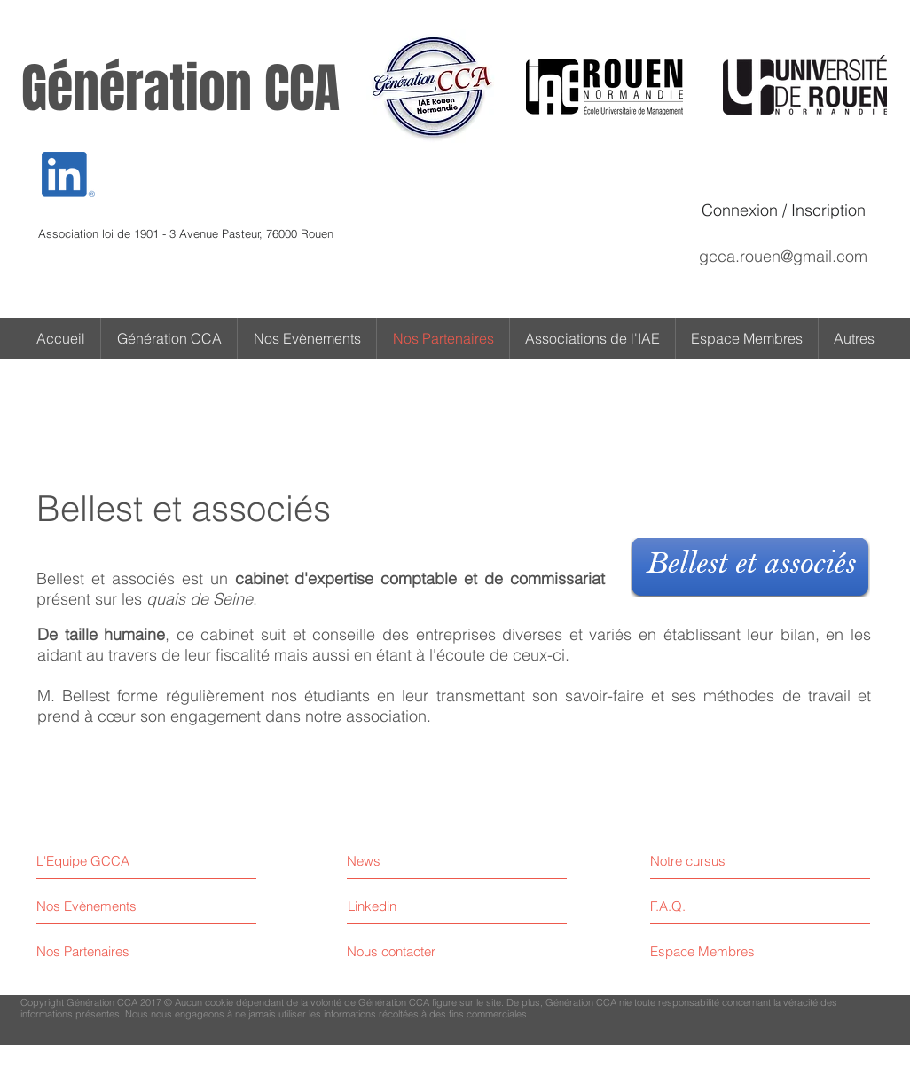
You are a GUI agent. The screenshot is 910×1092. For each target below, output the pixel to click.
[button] (854, 338)
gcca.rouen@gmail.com (783, 256)
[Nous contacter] (414, 951)
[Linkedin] (372, 906)
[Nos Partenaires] (103, 951)
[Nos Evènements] (103, 906)
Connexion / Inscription (784, 210)
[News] (424, 860)
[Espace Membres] (727, 951)
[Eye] (68, 174)
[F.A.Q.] (727, 906)
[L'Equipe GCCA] (113, 860)
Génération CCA (180, 89)
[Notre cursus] (727, 860)
